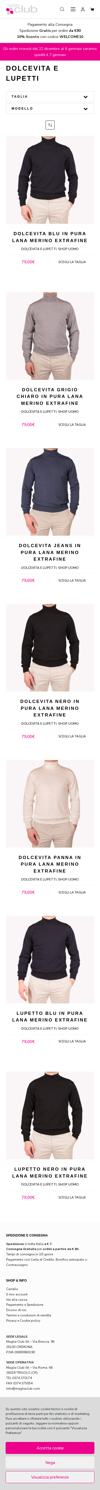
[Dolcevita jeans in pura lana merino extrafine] (50, 492)
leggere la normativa (51, 1423)
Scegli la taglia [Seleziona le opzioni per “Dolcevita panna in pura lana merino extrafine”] (72, 892)
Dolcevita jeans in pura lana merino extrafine (50, 552)
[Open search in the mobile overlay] (62, 9)
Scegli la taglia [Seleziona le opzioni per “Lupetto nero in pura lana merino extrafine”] (72, 1197)
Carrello (12, 1289)
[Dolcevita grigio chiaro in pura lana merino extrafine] (50, 336)
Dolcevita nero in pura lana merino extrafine (50, 708)
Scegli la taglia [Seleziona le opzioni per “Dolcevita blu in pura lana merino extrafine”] (72, 262)
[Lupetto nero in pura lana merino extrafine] (50, 1115)
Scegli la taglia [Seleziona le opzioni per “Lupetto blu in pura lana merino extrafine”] (72, 1041)
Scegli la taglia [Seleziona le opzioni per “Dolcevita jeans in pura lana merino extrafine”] (72, 580)
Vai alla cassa (16, 1300)
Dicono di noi (16, 1310)
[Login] (83, 9)
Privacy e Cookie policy (23, 1321)
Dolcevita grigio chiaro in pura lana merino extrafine (50, 396)
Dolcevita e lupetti (39, 249)
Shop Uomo (68, 249)
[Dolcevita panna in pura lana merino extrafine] (50, 804)
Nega (50, 1462)
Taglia (50, 96)
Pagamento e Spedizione (24, 1305)
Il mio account (16, 1294)
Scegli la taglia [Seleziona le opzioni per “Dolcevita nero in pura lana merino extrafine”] (72, 736)
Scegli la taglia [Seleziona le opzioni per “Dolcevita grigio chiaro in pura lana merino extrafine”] (72, 425)
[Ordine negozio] (50, 125)
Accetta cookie (50, 1448)
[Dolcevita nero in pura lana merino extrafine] (50, 648)
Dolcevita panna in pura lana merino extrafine (50, 864)
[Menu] (73, 9)
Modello (50, 108)
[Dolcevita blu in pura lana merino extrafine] (50, 180)
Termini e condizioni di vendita (28, 1315)
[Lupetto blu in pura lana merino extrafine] (50, 959)
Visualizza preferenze (50, 1477)
